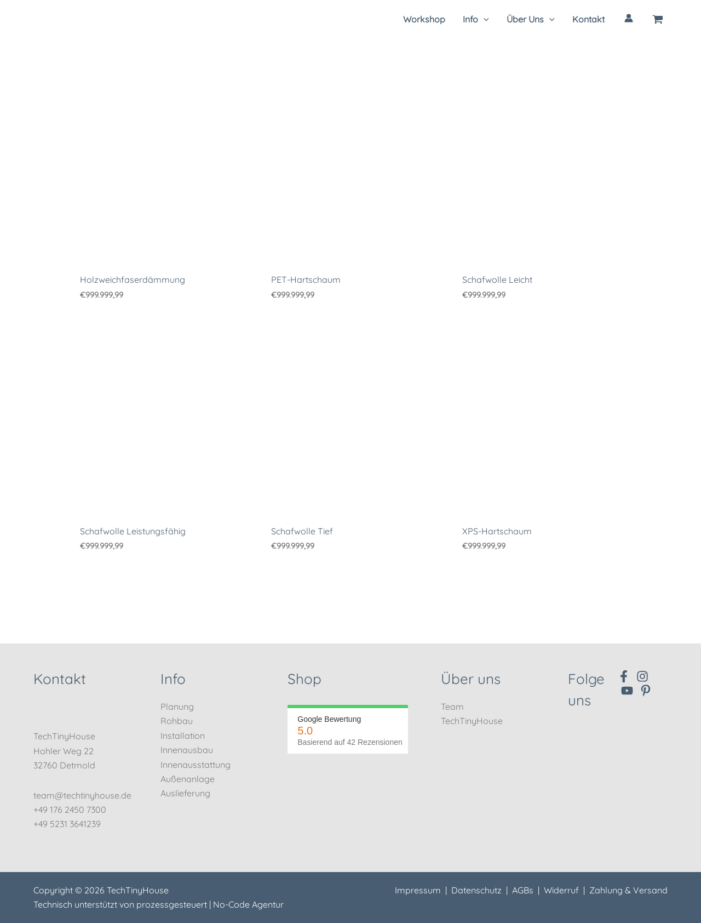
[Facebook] (624, 676)
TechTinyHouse (472, 721)
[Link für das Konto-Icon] (628, 18)
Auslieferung (185, 793)
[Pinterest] (646, 691)
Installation (182, 735)
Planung (177, 706)
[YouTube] (627, 691)
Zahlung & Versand (628, 890)
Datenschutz (476, 890)
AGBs (522, 890)
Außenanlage (187, 778)
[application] (483, 19)
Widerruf (561, 890)
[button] (476, 19)
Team (452, 706)
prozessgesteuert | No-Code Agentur (210, 904)
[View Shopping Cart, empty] (658, 19)
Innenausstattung (195, 764)
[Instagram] (642, 676)
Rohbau (176, 721)
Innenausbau (186, 749)
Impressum (418, 890)
